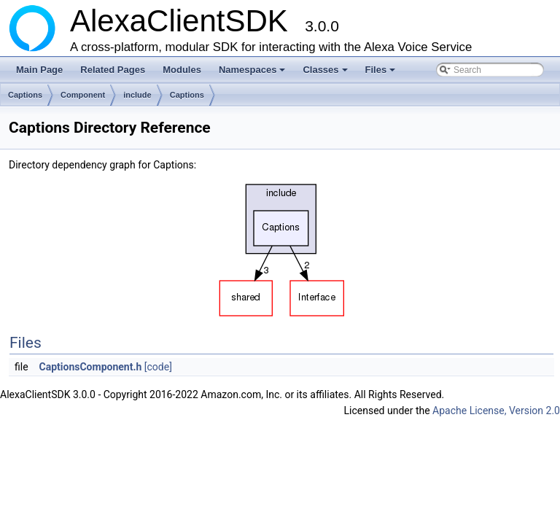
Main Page (39, 69)
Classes (326, 73)
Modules (182, 69)
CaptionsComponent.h (90, 367)
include (137, 94)
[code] (158, 367)
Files (381, 73)
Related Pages (112, 69)
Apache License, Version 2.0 (496, 410)
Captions (25, 94)
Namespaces (253, 73)
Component (83, 94)
